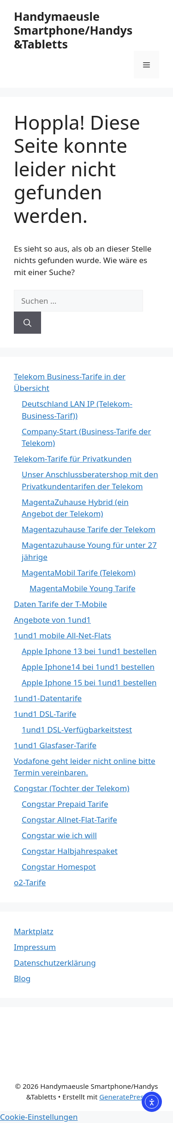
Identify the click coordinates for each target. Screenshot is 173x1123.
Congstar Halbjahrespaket (70, 851)
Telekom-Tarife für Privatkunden (72, 458)
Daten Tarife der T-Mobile (60, 604)
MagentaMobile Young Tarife (83, 588)
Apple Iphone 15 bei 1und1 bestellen (89, 682)
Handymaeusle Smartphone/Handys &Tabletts (73, 30)
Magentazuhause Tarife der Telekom (88, 529)
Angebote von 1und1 (52, 619)
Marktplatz (34, 931)
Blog (22, 978)
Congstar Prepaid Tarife (65, 804)
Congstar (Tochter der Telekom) (71, 788)
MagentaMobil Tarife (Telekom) (79, 572)
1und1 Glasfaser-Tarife (55, 745)
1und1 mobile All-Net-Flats (62, 635)
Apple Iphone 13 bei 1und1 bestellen (89, 651)
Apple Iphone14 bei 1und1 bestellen (88, 666)
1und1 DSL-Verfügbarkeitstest (77, 729)
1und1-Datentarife (48, 698)
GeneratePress (123, 1096)
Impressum (35, 947)
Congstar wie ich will (59, 835)
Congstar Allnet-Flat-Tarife (69, 819)
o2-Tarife (30, 882)
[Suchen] (27, 323)
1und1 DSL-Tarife (45, 714)
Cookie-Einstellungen (39, 1116)
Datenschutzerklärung (55, 962)
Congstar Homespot (59, 866)
